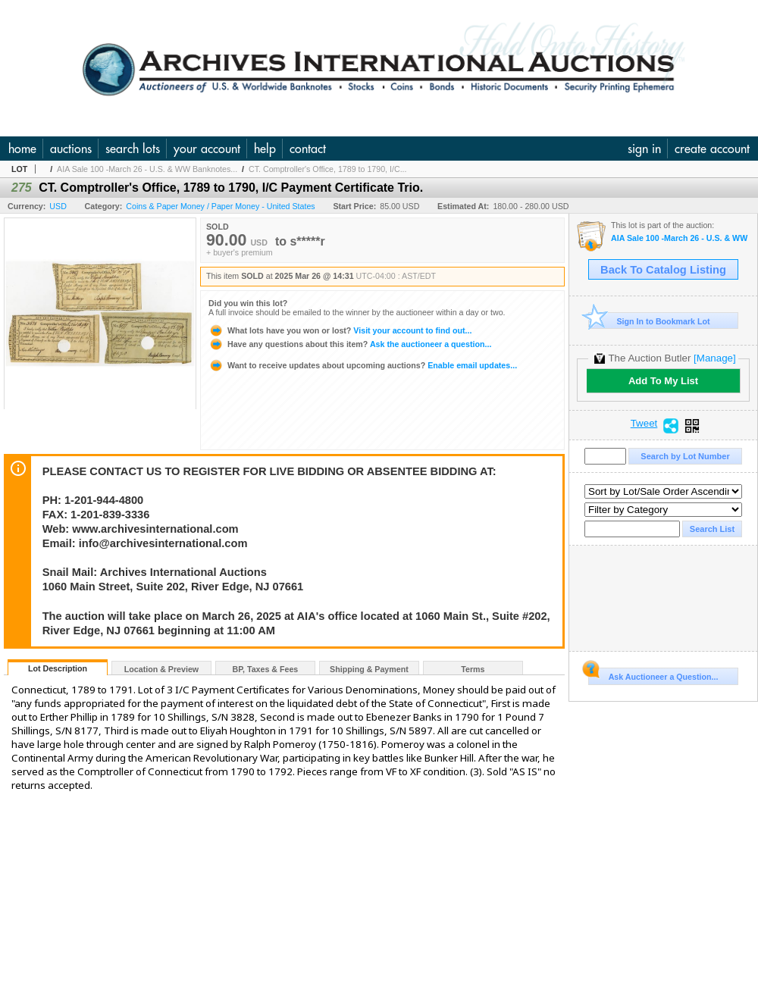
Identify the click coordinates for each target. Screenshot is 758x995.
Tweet (644, 423)
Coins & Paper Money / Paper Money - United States (220, 206)
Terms (472, 669)
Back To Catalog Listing (663, 270)
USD (58, 206)
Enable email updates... (362, 365)
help (265, 148)
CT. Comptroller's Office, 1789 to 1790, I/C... (328, 169)
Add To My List (663, 380)
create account (712, 148)
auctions (71, 148)
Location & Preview (161, 669)
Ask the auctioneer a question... (349, 344)
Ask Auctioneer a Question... (653, 674)
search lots (132, 148)
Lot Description (57, 668)
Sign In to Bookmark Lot (649, 321)
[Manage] (714, 358)
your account (207, 148)
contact (308, 148)
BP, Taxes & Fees (266, 669)
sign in (644, 148)
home (22, 148)
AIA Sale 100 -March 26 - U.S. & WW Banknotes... (147, 169)
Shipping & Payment (369, 669)
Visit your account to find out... (339, 330)
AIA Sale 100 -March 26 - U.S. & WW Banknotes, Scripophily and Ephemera (680, 238)
